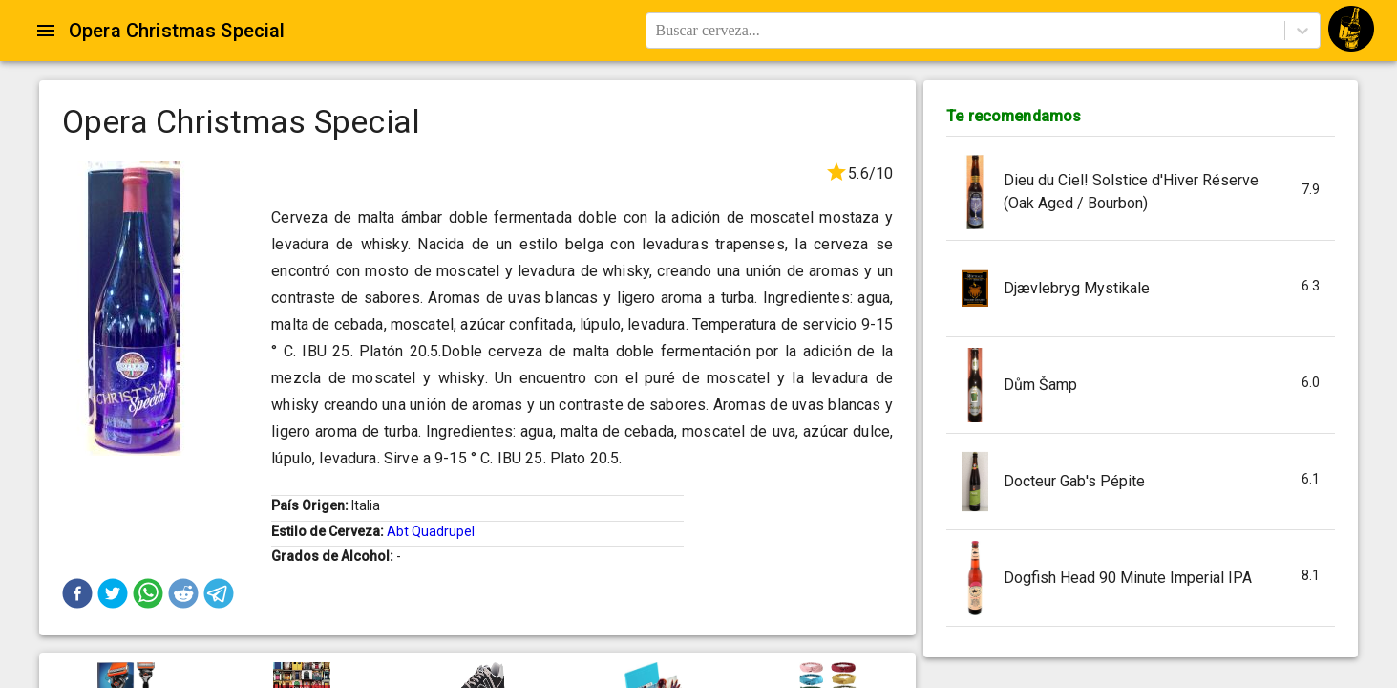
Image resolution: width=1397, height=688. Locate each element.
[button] (77, 593)
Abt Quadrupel (431, 531)
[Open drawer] (46, 31)
